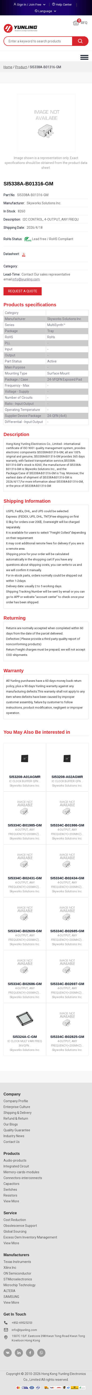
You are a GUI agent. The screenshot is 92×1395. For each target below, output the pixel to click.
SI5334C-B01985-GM (25, 825)
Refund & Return (16, 1118)
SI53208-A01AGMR (24, 777)
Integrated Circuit (16, 1166)
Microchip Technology (20, 1285)
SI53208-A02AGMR (67, 777)
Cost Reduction (15, 1220)
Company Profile (16, 1101)
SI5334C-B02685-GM (67, 931)
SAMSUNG (11, 1297)
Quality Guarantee (17, 1130)
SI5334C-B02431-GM (25, 878)
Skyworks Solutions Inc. (25, 785)
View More (11, 1201)
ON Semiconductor (17, 1273)
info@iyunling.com (26, 279)
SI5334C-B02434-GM (67, 878)
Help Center (64, 4)
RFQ (80, 23)
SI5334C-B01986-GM (67, 825)
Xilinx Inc (10, 1267)
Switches (10, 1189)
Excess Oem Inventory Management (30, 1237)
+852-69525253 (22, 1322)
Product (21, 67)
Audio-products (15, 1160)
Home (8, 67)
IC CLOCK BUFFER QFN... (24, 781)
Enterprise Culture (17, 1107)
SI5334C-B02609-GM (25, 931)
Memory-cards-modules (21, 1172)
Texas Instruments (17, 1262)
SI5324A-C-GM (25, 1037)
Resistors (10, 1195)
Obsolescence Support (20, 1226)
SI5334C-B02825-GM (67, 1037)
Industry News (14, 1136)
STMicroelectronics (18, 1279)
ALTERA (9, 1291)
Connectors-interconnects (23, 1178)
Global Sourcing (15, 1231)
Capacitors (11, 1184)
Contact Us (12, 1142)
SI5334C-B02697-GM (67, 984)
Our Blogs (11, 1124)
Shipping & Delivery (18, 1113)
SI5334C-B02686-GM (25, 984)
